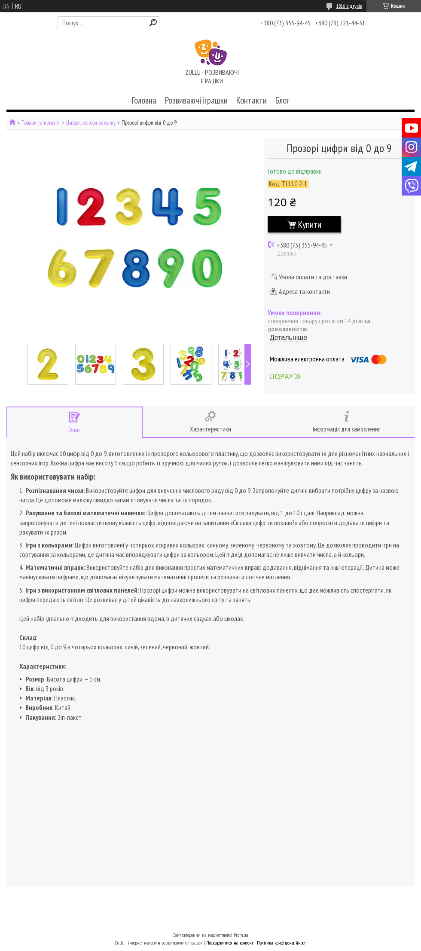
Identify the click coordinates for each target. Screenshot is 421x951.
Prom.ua (241, 935)
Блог (282, 100)
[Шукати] (153, 22)
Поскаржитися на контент (229, 942)
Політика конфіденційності (282, 942)
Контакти (251, 100)
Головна (144, 100)
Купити (309, 224)
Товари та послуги (40, 122)
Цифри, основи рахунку (91, 122)
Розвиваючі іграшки (196, 100)
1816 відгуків (349, 6)
